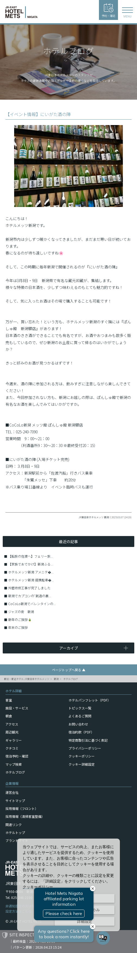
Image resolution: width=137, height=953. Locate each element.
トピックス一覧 (79, 708)
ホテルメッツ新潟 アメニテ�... (31, 572)
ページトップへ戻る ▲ (68, 669)
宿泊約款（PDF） (81, 732)
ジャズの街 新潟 (21, 611)
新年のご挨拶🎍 (20, 619)
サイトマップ (15, 800)
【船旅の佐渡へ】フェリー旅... (30, 556)
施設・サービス (16, 708)
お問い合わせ (78, 724)
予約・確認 (108, 10)
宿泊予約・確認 (16, 756)
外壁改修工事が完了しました (29, 587)
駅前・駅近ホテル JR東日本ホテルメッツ (26, 679)
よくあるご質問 (79, 716)
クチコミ (11, 748)
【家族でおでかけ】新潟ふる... (30, 564)
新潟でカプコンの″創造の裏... (29, 595)
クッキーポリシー (81, 756)
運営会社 (11, 792)
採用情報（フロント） (21, 808)
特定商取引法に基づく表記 (88, 740)
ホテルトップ (15, 832)
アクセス (11, 724)
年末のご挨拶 (18, 627)
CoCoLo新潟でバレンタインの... (32, 603)
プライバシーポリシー (84, 748)
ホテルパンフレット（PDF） (89, 700)
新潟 (56, 679)
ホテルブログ (70, 679)
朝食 (8, 716)
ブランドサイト (16, 840)
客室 (8, 700)
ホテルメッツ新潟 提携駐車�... (31, 580)
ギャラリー (13, 740)
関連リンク (13, 824)
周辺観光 (11, 732)
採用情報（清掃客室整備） (25, 816)
